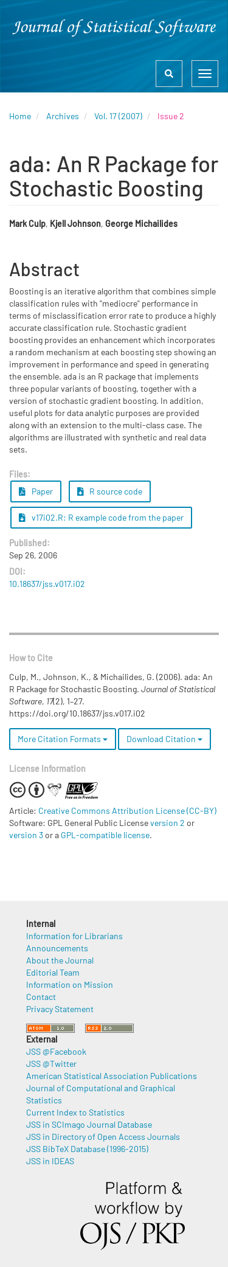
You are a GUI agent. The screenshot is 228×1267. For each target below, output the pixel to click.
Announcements (57, 948)
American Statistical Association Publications (111, 1076)
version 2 (167, 822)
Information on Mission (69, 984)
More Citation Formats (63, 739)
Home (20, 116)
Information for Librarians (74, 936)
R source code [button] (110, 491)
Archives (62, 116)
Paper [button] (36, 491)
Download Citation (164, 739)
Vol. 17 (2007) (118, 116)
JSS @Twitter (51, 1063)
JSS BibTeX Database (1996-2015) (87, 1149)
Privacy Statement (60, 1009)
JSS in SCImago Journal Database (89, 1124)
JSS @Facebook (56, 1051)
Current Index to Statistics (75, 1112)
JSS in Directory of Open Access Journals (103, 1136)
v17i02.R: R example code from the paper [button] (101, 517)
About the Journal (60, 960)
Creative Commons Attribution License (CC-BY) (127, 810)
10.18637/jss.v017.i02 (47, 583)
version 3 (26, 835)
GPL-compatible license (105, 835)
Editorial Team (53, 972)
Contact (41, 996)
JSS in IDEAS (50, 1161)
